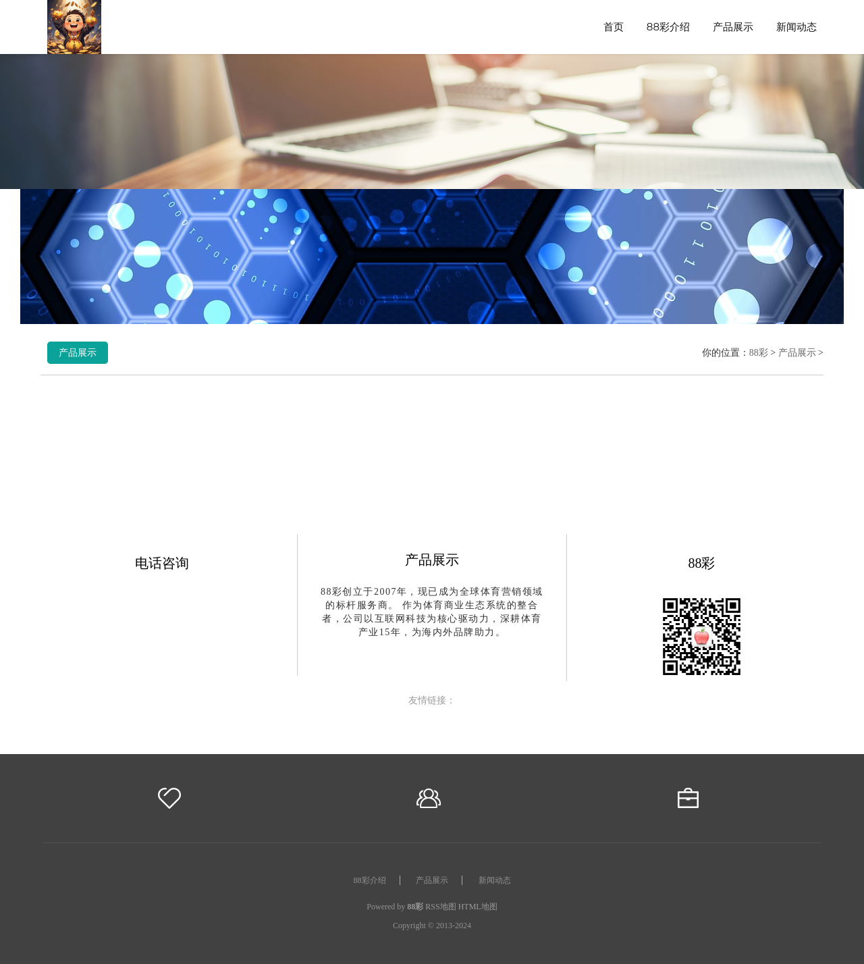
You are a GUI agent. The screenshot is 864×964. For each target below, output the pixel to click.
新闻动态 (796, 26)
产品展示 (733, 26)
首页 (613, 26)
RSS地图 (440, 906)
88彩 (758, 353)
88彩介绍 (668, 26)
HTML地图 (477, 906)
